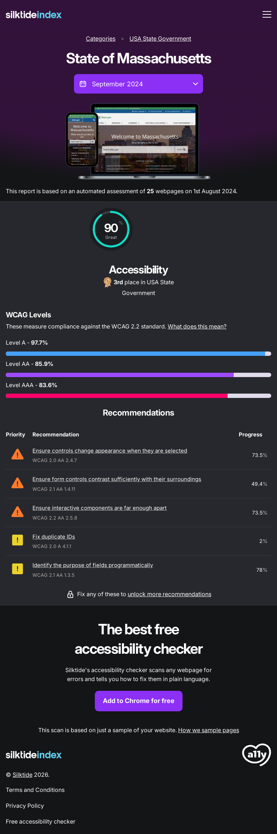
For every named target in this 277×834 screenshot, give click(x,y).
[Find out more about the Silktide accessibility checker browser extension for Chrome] (138, 665)
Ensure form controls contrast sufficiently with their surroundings (116, 479)
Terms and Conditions (35, 789)
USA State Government (160, 38)
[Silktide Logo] (34, 754)
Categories (100, 38)
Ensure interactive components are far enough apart (99, 507)
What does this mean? (197, 326)
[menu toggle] (267, 14)
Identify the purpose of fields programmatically (92, 565)
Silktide (22, 774)
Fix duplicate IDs (53, 536)
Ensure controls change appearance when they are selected (109, 450)
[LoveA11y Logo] (256, 756)
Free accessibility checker (40, 821)
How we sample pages (208, 730)
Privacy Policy (25, 805)
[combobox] (138, 84)
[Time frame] (138, 84)
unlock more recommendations (169, 594)
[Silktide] (34, 14)
